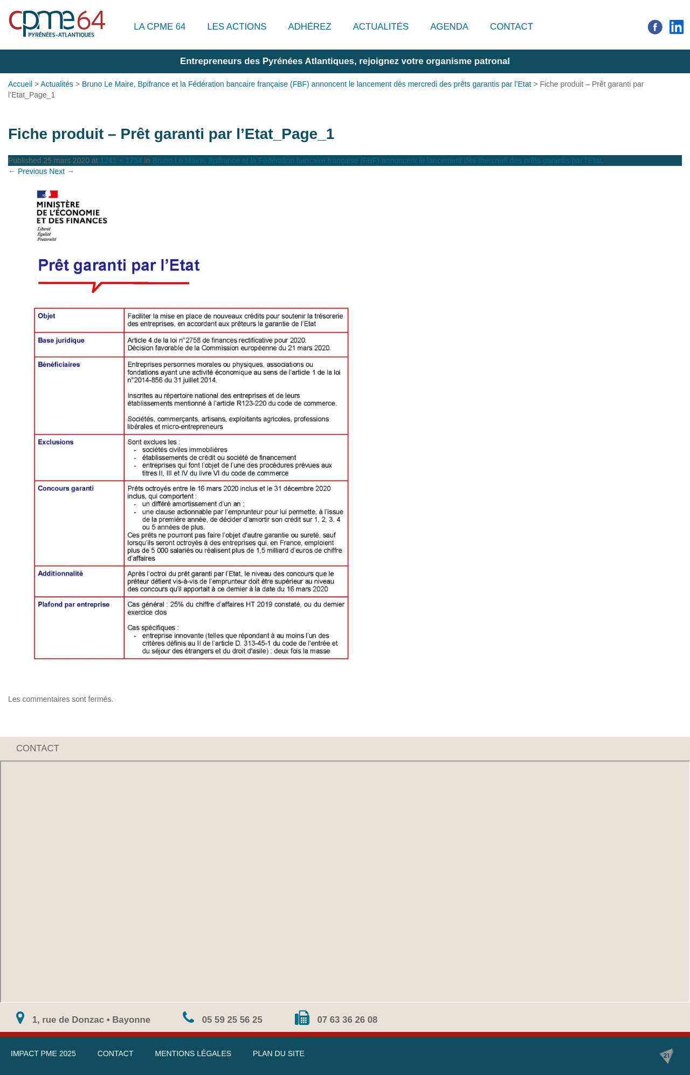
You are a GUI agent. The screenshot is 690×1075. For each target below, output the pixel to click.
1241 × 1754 (121, 160)
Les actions (236, 27)
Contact (511, 27)
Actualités (381, 27)
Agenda (449, 27)
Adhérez (309, 27)
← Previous (27, 171)
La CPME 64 (159, 27)
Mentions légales (193, 1053)
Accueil (20, 84)
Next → (61, 171)
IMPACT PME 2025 (43, 1053)
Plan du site (279, 1053)
